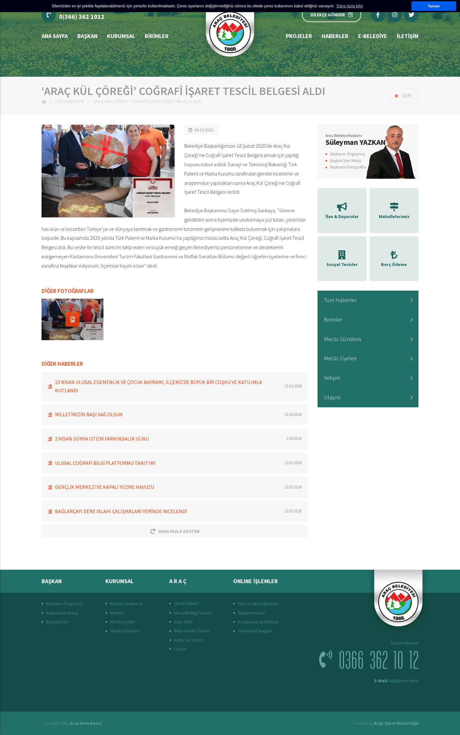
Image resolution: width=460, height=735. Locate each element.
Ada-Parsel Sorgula (255, 631)
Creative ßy (385, 723)
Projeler (299, 36)
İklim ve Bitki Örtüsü (191, 631)
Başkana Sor (57, 622)
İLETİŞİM (407, 36)
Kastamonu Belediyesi (258, 622)
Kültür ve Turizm (188, 640)
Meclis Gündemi (342, 339)
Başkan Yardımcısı (126, 603)
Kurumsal (121, 36)
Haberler (335, 36)
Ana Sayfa (55, 36)
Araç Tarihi (183, 622)
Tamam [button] (434, 6)
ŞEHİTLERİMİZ (186, 603)
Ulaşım (332, 397)
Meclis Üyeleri (340, 358)
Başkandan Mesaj (62, 613)
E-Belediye (372, 36)
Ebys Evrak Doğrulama (258, 603)
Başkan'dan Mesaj (345, 160)
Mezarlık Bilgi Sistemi (193, 613)
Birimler (157, 36)
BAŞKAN (87, 36)
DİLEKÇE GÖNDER (331, 15)
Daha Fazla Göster (174, 531)
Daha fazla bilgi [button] (350, 6)
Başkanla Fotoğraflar (348, 167)
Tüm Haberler (69, 101)
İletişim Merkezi (252, 613)
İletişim (332, 377)
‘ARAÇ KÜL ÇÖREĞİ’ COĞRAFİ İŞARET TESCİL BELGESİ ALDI (147, 101)
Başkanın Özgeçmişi (347, 154)
